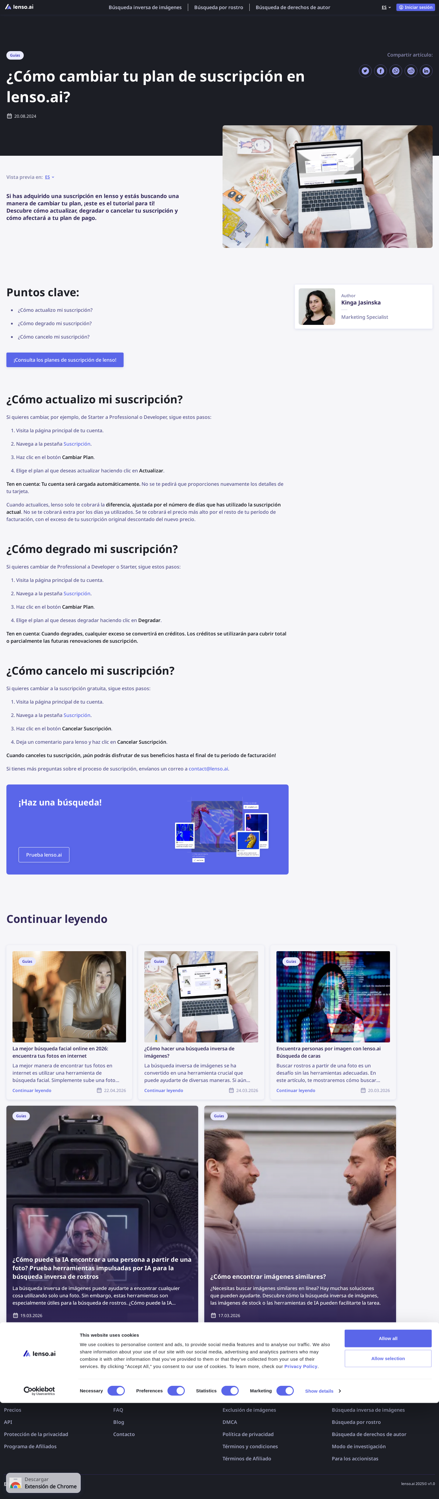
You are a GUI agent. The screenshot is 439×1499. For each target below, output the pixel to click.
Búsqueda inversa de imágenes (145, 7)
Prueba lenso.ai (44, 854)
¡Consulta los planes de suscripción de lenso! (65, 359)
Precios (12, 1410)
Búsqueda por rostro (218, 7)
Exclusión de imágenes (249, 1410)
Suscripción (77, 443)
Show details (319, 1487)
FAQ (118, 1410)
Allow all (388, 1434)
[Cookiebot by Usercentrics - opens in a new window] (39, 1487)
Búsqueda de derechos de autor (293, 7)
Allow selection (388, 1454)
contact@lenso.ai (208, 768)
